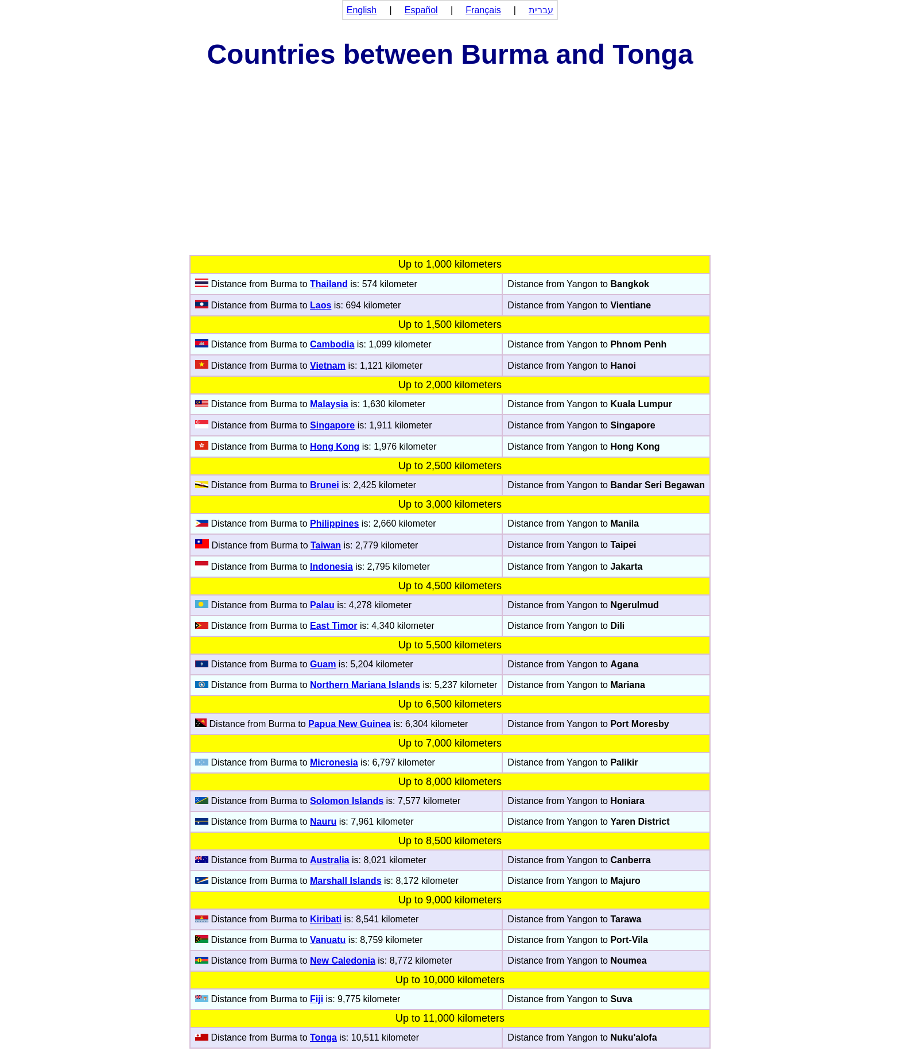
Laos (320, 305)
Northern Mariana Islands (365, 685)
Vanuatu (328, 940)
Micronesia (334, 762)
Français (483, 10)
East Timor (333, 626)
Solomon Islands (346, 801)
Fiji (316, 999)
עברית (541, 10)
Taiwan (326, 545)
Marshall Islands (346, 881)
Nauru (323, 821)
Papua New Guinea (349, 724)
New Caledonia (342, 960)
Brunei (324, 485)
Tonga (323, 1037)
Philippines (334, 523)
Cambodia (332, 344)
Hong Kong (334, 446)
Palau (322, 605)
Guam (323, 664)
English (362, 10)
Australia (329, 860)
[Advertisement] (450, 168)
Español (421, 10)
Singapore (332, 425)
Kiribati (326, 919)
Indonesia (331, 566)
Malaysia (329, 404)
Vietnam (328, 365)
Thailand (329, 284)
